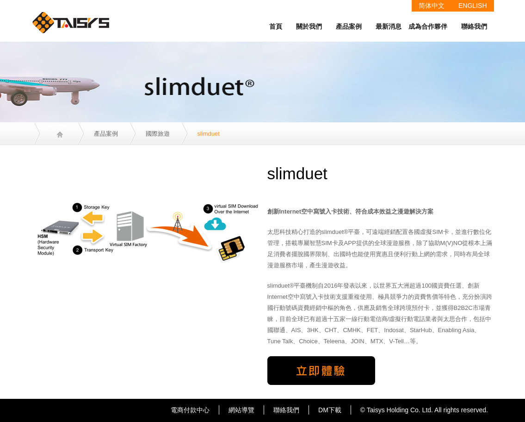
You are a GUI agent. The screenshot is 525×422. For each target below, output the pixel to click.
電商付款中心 (190, 410)
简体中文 (432, 5)
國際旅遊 (158, 133)
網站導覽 (241, 410)
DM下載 (329, 410)
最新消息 (388, 26)
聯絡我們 (474, 26)
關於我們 (309, 26)
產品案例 (349, 26)
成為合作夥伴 (427, 26)
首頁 (275, 26)
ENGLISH (472, 5)
